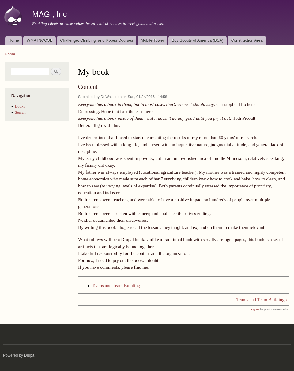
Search (20, 112)
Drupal (30, 355)
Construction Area (246, 40)
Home (13, 40)
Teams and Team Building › (261, 299)
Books (20, 106)
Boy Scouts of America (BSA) (198, 40)
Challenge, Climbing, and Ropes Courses (96, 40)
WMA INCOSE (40, 40)
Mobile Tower (152, 40)
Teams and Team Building (116, 285)
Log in (254, 309)
